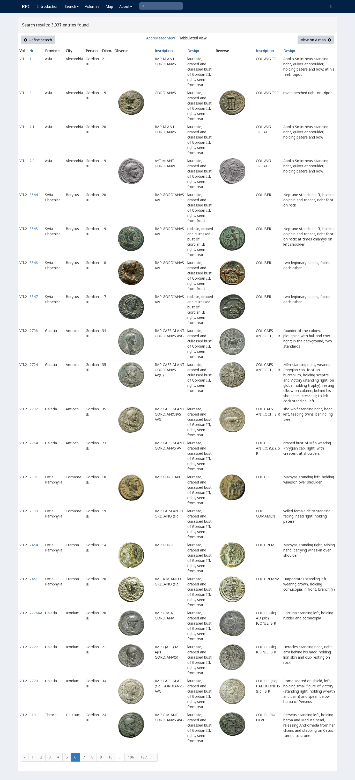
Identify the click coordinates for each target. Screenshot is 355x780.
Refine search (38, 39)
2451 (33, 578)
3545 (33, 228)
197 (143, 757)
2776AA (35, 612)
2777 (33, 646)
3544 (33, 194)
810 (32, 714)
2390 (33, 510)
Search (72, 6)
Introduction (47, 6)
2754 (33, 442)
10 (110, 757)
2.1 (31, 126)
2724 (33, 364)
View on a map (316, 39)
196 (131, 757)
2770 (33, 680)
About (125, 6)
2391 (33, 476)
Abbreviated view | (162, 38)
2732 (33, 408)
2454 (33, 544)
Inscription (164, 50)
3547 (33, 296)
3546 (33, 262)
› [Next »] (153, 757)
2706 (33, 330)
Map (109, 6)
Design (193, 50)
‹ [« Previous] (24, 757)
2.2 (31, 160)
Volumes (92, 6)
